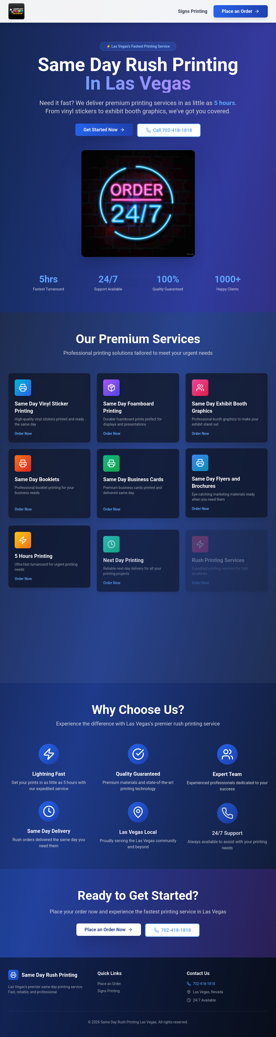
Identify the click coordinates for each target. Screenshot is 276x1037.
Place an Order (241, 11)
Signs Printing (192, 11)
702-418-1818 (172, 929)
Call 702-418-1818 (169, 131)
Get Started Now (104, 130)
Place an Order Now (109, 929)
